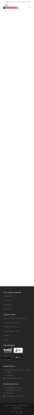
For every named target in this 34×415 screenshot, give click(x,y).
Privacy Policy (17, 408)
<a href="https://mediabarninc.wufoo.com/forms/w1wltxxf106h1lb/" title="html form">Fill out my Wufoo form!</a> (17, 147)
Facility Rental (26, 2)
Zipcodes (6, 339)
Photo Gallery (7, 309)
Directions (6, 335)
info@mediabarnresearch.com (14, 378)
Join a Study (17, 2)
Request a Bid (8, 2)
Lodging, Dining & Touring (11, 331)
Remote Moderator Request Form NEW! (15, 318)
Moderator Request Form (10, 327)
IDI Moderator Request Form (12, 322)
